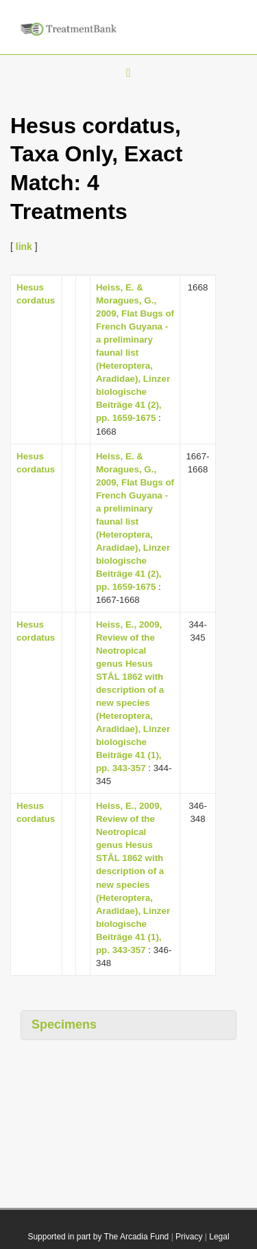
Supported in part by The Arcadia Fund (98, 1236)
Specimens (64, 1024)
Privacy (188, 1236)
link (24, 246)
